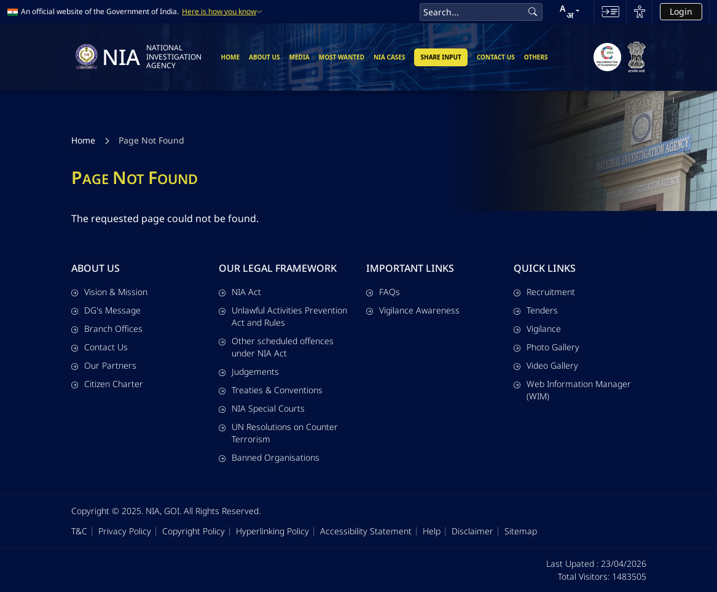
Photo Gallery (546, 347)
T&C (79, 531)
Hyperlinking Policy (272, 531)
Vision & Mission (109, 292)
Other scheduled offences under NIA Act (276, 347)
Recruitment (544, 292)
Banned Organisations (269, 457)
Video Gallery (546, 365)
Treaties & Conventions (271, 390)
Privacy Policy (124, 531)
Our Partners (103, 365)
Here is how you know (222, 12)
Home (230, 57)
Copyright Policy (193, 531)
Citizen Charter (107, 384)
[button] (569, 11)
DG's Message (106, 310)
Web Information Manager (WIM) (572, 390)
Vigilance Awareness (413, 310)
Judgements (249, 371)
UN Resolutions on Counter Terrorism (278, 433)
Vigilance (537, 328)
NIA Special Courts (262, 408)
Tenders (536, 310)
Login (681, 11)
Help (432, 531)
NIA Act (240, 292)
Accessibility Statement (366, 531)
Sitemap (520, 531)
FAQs (383, 292)
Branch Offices (107, 328)
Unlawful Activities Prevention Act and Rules (283, 316)
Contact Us (496, 57)
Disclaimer (472, 531)
